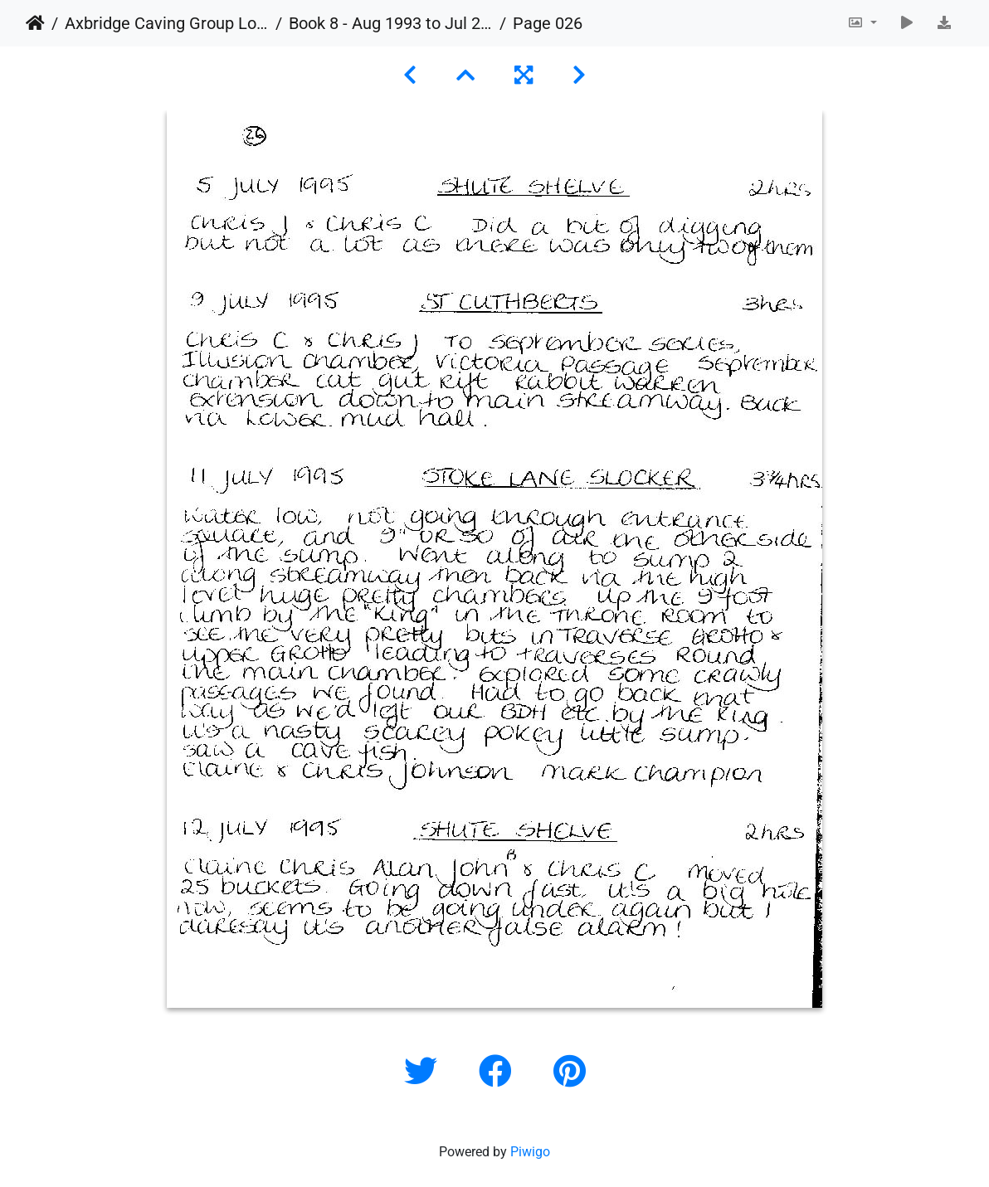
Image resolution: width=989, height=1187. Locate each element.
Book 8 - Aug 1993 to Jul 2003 (391, 23)
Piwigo (530, 1152)
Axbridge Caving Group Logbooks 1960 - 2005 (167, 23)
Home (35, 23)
